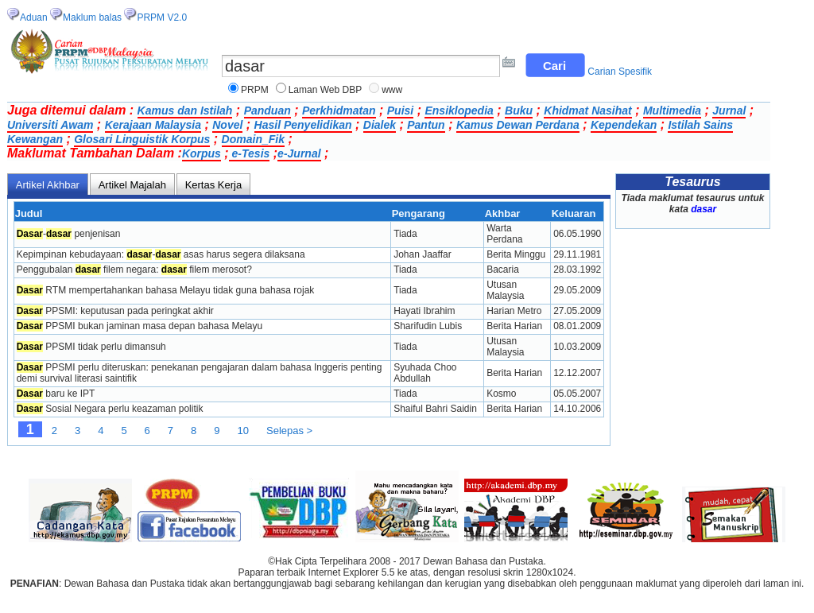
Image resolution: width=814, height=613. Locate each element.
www (392, 89)
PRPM (255, 89)
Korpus (201, 153)
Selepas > (289, 430)
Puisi (400, 110)
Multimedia (672, 110)
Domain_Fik (253, 139)
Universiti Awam (50, 124)
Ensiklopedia (458, 110)
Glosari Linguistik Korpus (142, 139)
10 (243, 430)
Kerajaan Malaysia (153, 124)
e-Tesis (249, 153)
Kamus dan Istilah (185, 110)
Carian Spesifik (619, 71)
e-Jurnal (298, 153)
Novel (227, 124)
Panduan (267, 110)
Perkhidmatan (339, 110)
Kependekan (624, 124)
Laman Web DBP (325, 89)
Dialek (379, 124)
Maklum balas (92, 17)
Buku (519, 110)
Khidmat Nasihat (587, 110)
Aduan (34, 17)
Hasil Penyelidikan (303, 124)
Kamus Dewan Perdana (517, 124)
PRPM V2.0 (162, 17)
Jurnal (729, 110)
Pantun (425, 124)
